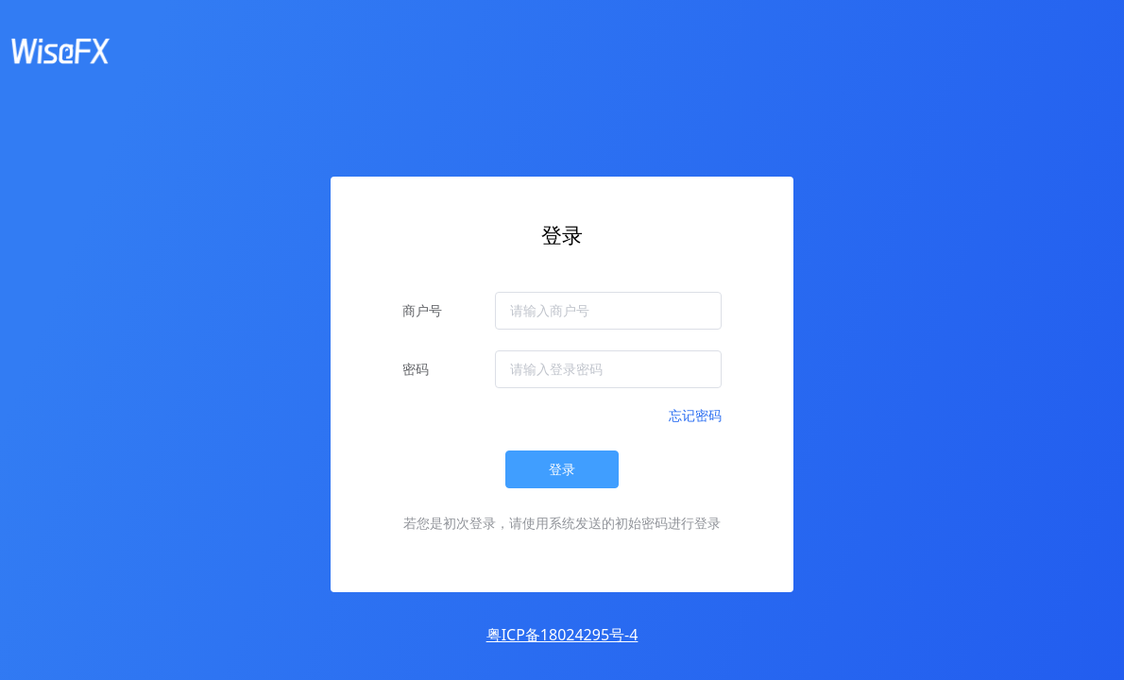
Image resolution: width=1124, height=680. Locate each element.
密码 (415, 369)
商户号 (422, 310)
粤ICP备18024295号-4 (562, 634)
